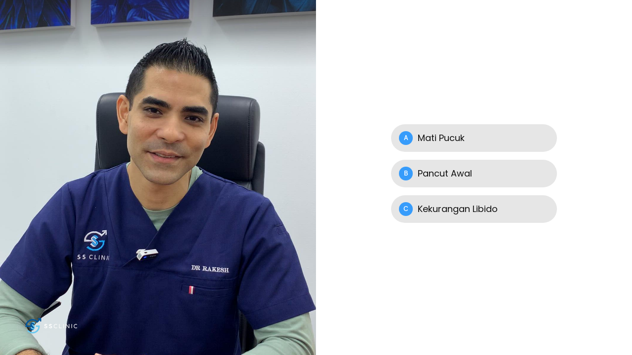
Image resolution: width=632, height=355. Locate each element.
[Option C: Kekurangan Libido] (474, 209)
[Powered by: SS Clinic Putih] (52, 325)
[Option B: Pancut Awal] (474, 173)
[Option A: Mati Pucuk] (474, 138)
